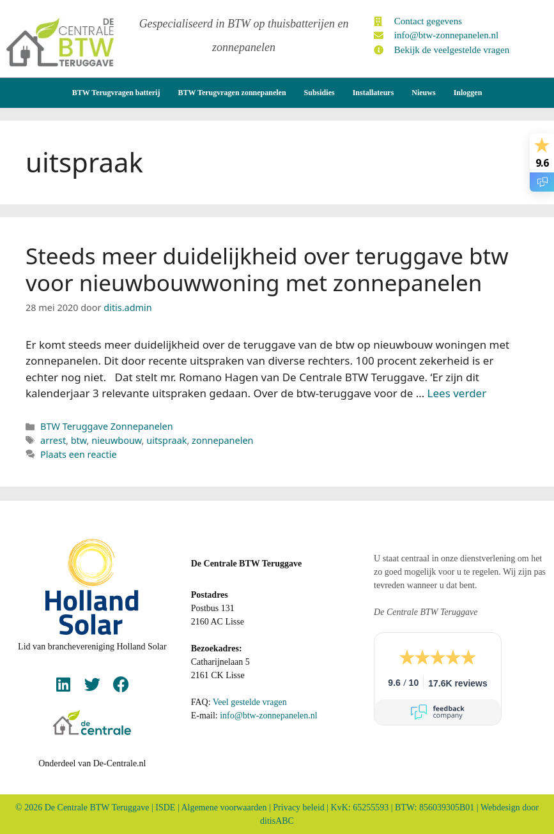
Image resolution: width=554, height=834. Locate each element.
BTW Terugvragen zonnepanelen (232, 91)
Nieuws (423, 91)
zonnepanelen (222, 440)
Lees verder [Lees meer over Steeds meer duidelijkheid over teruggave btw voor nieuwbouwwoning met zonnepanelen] (457, 392)
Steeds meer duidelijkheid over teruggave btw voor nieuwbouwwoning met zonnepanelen (267, 268)
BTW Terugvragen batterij (116, 91)
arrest (53, 440)
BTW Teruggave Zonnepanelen (106, 426)
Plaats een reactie (78, 454)
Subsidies (319, 91)
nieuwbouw (116, 440)
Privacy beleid (298, 807)
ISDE (165, 807)
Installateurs (373, 91)
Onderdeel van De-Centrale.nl (92, 763)
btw (79, 440)
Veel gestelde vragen (250, 701)
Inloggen (468, 91)
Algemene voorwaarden (223, 807)
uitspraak (166, 440)
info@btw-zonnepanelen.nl (268, 715)
